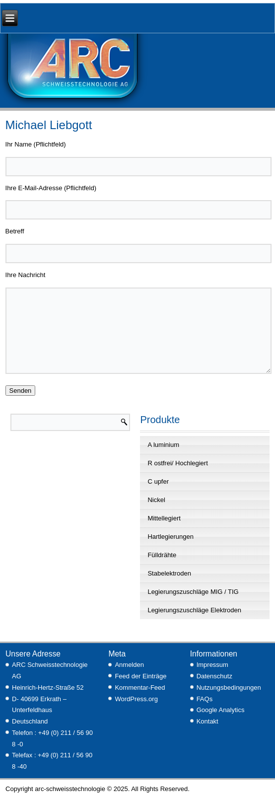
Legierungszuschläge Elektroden (194, 610)
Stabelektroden (169, 573)
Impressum (212, 664)
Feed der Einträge (140, 676)
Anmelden (129, 664)
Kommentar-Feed (140, 687)
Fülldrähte (161, 555)
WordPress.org (136, 699)
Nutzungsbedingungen (229, 687)
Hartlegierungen (170, 536)
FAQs (205, 699)
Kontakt (207, 721)
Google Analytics (221, 710)
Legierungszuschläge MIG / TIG (192, 591)
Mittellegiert (163, 518)
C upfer (158, 481)
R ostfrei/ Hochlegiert (177, 463)
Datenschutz (214, 676)
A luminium (163, 444)
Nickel (156, 500)
